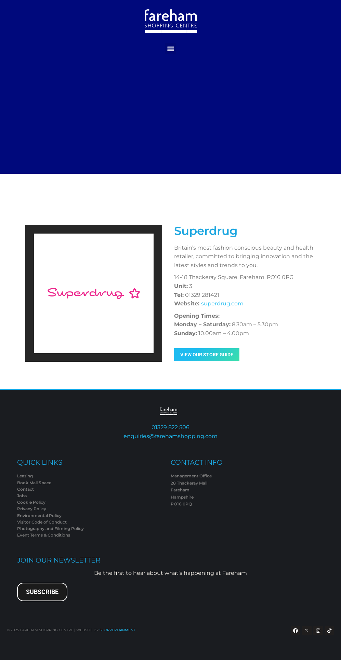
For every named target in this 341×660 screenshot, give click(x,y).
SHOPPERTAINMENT (117, 630)
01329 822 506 (170, 427)
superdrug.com (222, 303)
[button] (170, 48)
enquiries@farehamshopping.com (170, 436)
